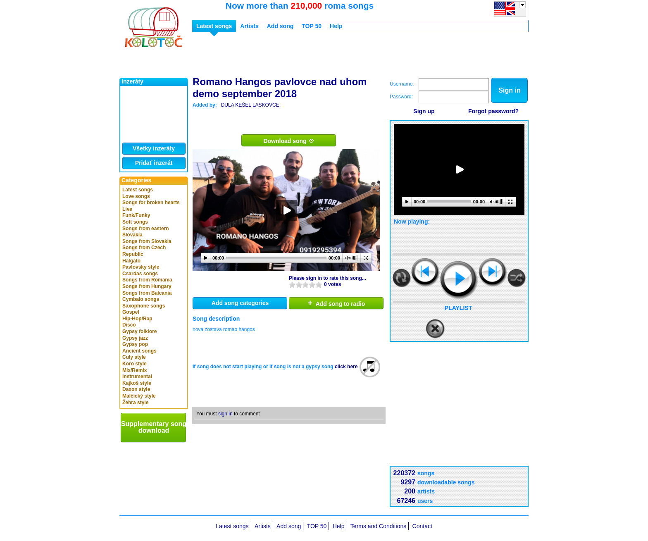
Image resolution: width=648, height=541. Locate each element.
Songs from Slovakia (147, 241)
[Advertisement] (342, 57)
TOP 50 (312, 26)
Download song (288, 140)
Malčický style (139, 396)
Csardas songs (140, 273)
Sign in (509, 90)
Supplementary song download (153, 427)
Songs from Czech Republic (144, 251)
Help (336, 26)
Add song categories (240, 303)
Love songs (136, 196)
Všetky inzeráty (154, 148)
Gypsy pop (135, 344)
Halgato (131, 261)
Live (127, 209)
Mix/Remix (134, 370)
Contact (422, 526)
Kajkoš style (136, 383)
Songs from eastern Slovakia (145, 232)
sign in (225, 414)
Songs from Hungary (147, 286)
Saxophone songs (143, 306)
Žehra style (135, 402)
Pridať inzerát (154, 163)
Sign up (423, 111)
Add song (280, 26)
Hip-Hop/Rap (137, 319)
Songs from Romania (147, 280)
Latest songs (137, 190)
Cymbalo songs (140, 299)
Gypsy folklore (139, 331)
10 (318, 284)
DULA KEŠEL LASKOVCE (250, 105)
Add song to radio (336, 302)
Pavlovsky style (140, 267)
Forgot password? (493, 111)
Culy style (134, 357)
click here (346, 366)
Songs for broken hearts (151, 202)
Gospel (130, 312)
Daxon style (136, 389)
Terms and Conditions (378, 526)
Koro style (134, 364)
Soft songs (135, 222)
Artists (249, 26)
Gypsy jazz (135, 338)
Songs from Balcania (147, 293)
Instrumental (137, 376)
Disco (129, 325)
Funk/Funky (136, 215)
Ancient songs (139, 351)
